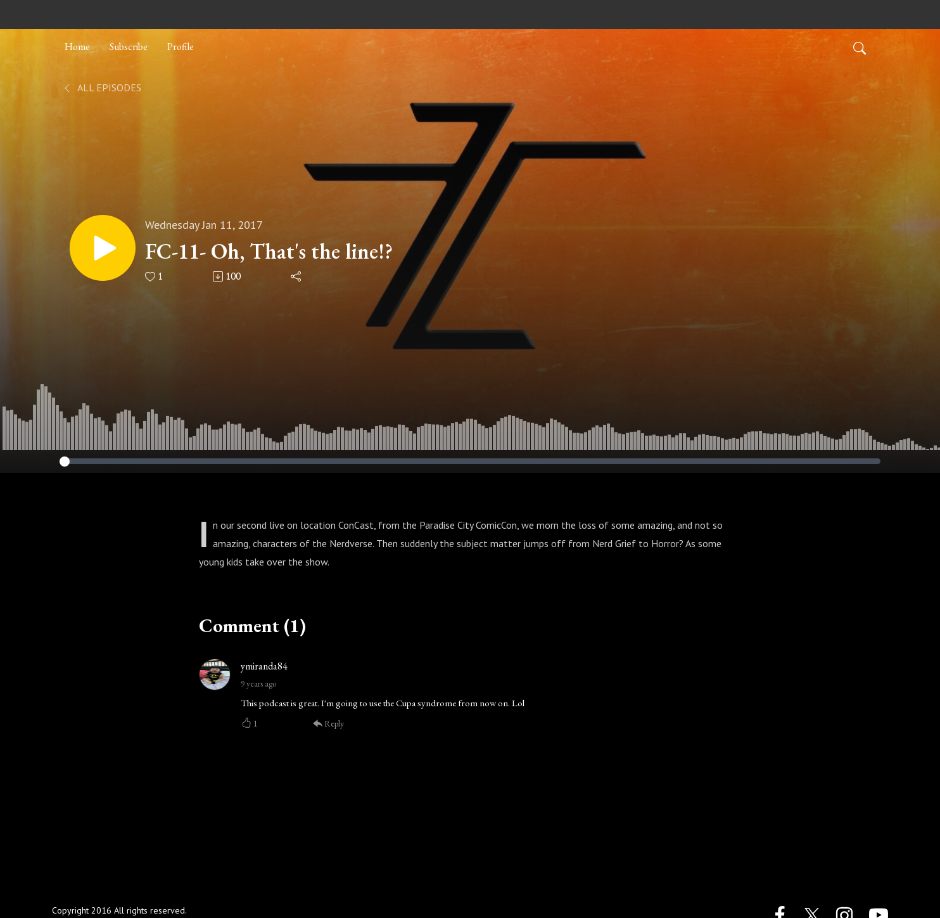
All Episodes (101, 87)
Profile (180, 46)
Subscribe (129, 46)
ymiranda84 (264, 666)
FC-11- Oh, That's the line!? (269, 251)
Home (77, 46)
